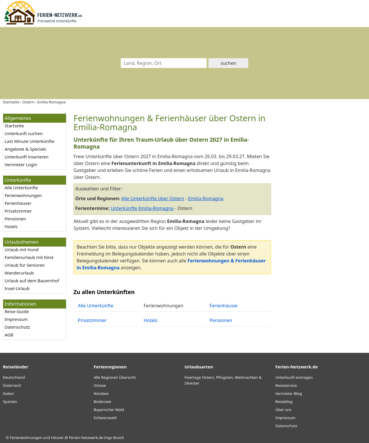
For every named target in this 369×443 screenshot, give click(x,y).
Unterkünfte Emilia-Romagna (142, 208)
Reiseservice (286, 385)
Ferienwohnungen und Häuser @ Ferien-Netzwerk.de (56, 437)
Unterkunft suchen (24, 133)
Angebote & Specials (25, 149)
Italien (8, 393)
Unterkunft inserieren (26, 157)
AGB (9, 335)
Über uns (283, 409)
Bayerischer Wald (109, 409)
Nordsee (101, 393)
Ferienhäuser (18, 203)
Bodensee (102, 401)
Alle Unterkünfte (21, 187)
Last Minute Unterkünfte (29, 141)
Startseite (14, 125)
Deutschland (14, 377)
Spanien (10, 401)
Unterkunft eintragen (294, 377)
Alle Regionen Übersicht (115, 377)
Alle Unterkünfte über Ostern (152, 198)
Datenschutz (17, 327)
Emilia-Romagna (205, 198)
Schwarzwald (105, 417)
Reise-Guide (17, 311)
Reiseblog (284, 401)
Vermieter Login (21, 164)
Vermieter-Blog (288, 393)
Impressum (16, 319)
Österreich (12, 385)
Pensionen (15, 219)
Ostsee (100, 385)
